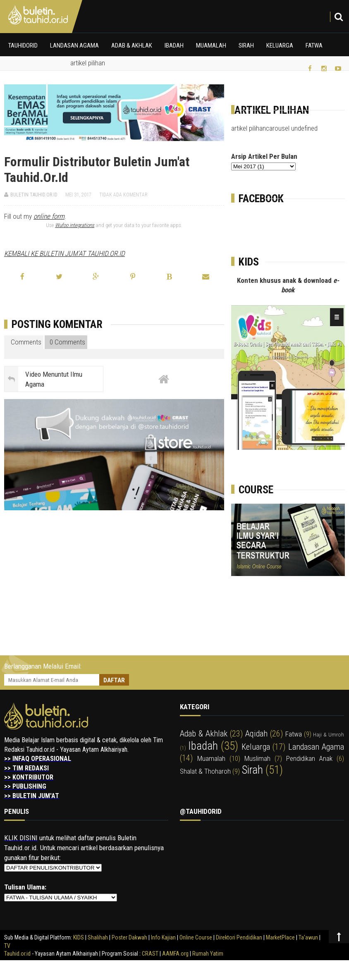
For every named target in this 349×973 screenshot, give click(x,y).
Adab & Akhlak (131, 45)
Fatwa (314, 45)
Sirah (246, 45)
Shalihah (98, 937)
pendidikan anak (309, 758)
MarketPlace (280, 937)
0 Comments (66, 342)
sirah (252, 770)
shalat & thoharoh (205, 771)
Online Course (195, 937)
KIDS (78, 937)
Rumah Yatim (207, 953)
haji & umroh (328, 734)
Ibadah (174, 45)
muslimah (257, 758)
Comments (24, 342)
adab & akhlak (203, 734)
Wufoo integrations (74, 225)
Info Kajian (163, 937)
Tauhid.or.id (17, 953)
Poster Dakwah (129, 937)
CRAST (151, 953)
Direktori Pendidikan (239, 937)
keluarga (255, 747)
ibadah (203, 746)
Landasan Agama (74, 45)
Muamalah (211, 45)
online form (49, 216)
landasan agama (316, 747)
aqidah (256, 734)
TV (7, 945)
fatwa (293, 734)
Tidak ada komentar (123, 195)
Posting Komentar (57, 324)
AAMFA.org (175, 953)
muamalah (211, 758)
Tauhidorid (23, 45)
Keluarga (279, 45)
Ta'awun (308, 937)
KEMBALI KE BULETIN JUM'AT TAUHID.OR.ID (64, 253)
